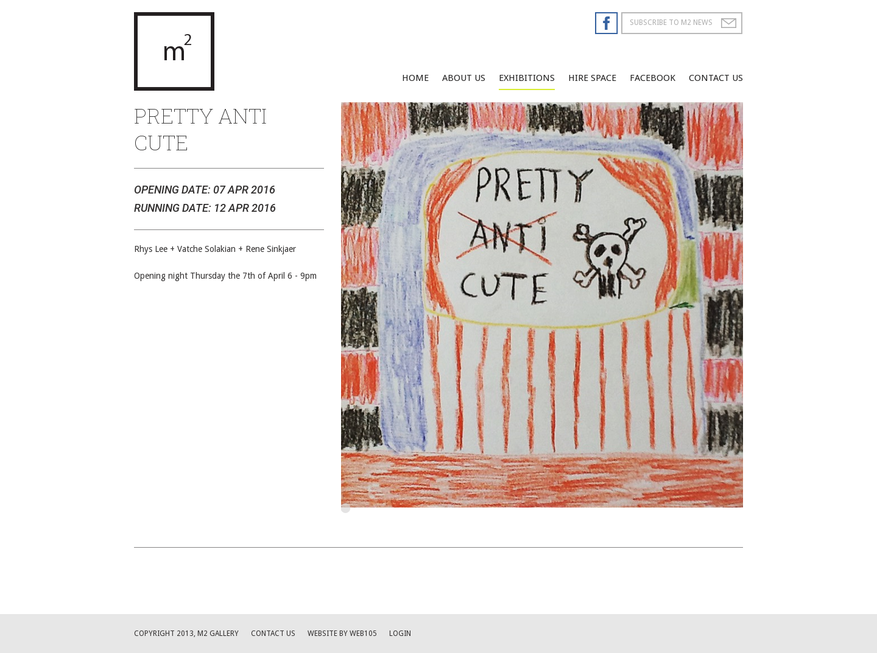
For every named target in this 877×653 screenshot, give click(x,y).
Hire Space (592, 77)
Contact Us (716, 77)
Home (415, 77)
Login (400, 633)
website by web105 (342, 633)
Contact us (273, 633)
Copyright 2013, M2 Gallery (186, 633)
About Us (463, 77)
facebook (652, 77)
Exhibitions (527, 77)
